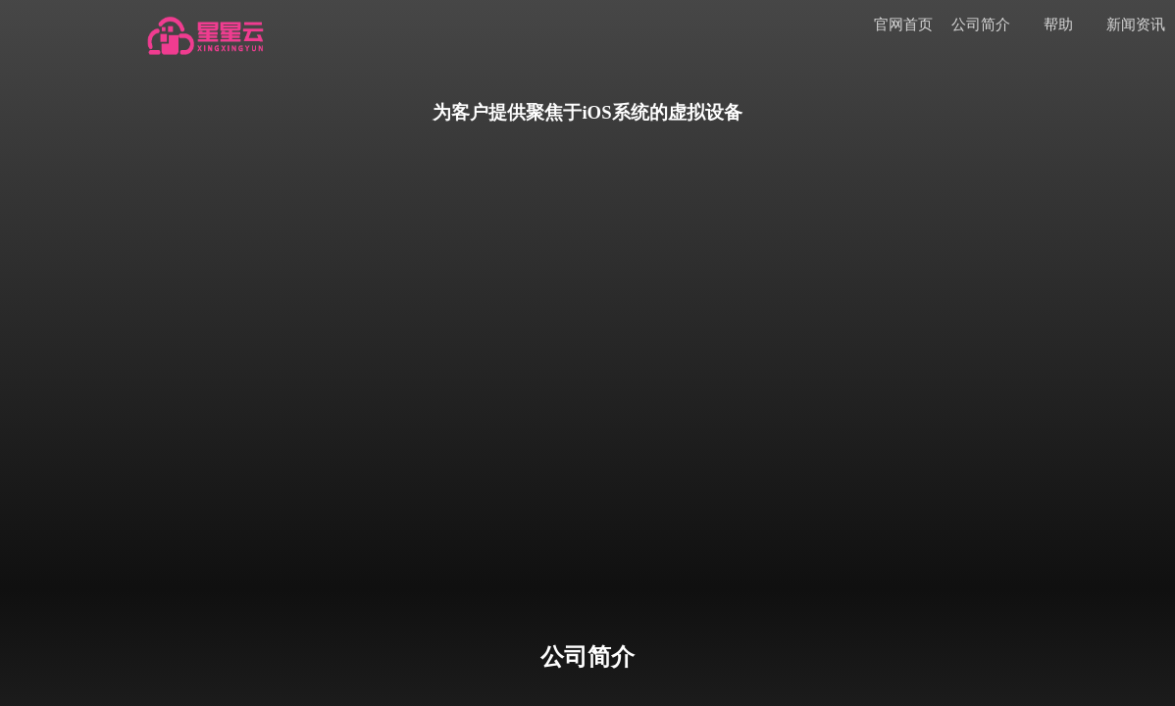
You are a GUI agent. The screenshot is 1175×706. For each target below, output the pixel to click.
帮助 (1058, 24)
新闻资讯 (1135, 24)
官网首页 (903, 24)
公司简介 (980, 24)
